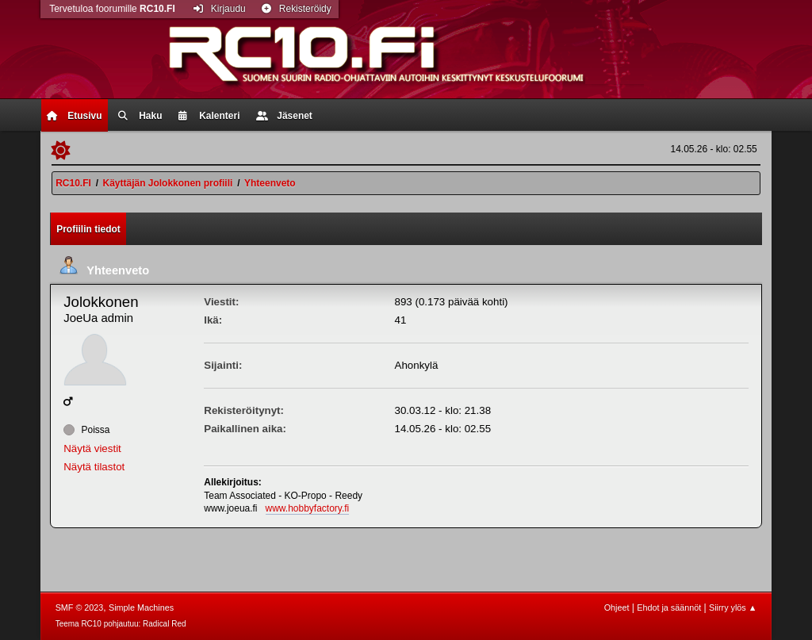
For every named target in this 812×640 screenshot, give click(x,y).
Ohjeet (617, 607)
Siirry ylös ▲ (732, 607)
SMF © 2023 (80, 607)
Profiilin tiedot (88, 229)
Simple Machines (141, 607)
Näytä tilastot (93, 467)
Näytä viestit (92, 448)
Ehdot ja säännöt (669, 607)
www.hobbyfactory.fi (308, 508)
